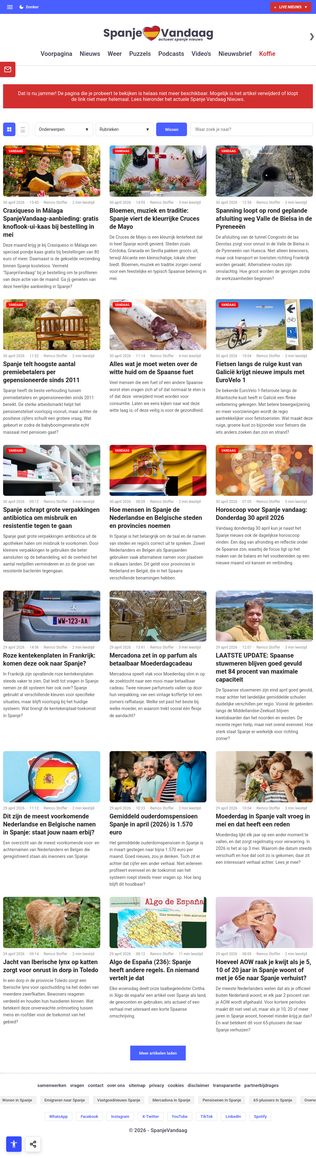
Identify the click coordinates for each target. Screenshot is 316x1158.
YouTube (180, 1116)
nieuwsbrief (235, 53)
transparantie (226, 1085)
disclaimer (198, 1085)
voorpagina (57, 53)
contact (96, 1085)
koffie (267, 53)
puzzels (140, 53)
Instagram (120, 1116)
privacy (156, 1085)
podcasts (171, 53)
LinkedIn (233, 1116)
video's (201, 53)
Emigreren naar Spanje (64, 1100)
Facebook (89, 1116)
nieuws (90, 53)
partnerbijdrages (261, 1085)
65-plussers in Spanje (272, 1100)
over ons (116, 1085)
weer (115, 53)
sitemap (137, 1085)
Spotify (260, 1116)
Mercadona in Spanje (171, 1100)
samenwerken (51, 1085)
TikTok (207, 1116)
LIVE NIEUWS (291, 7)
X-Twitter (150, 1116)
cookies (176, 1085)
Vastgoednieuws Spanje (118, 1100)
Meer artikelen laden (158, 1053)
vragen (77, 1085)
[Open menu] (10, 7)
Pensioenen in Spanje (221, 1100)
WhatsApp (58, 1116)
